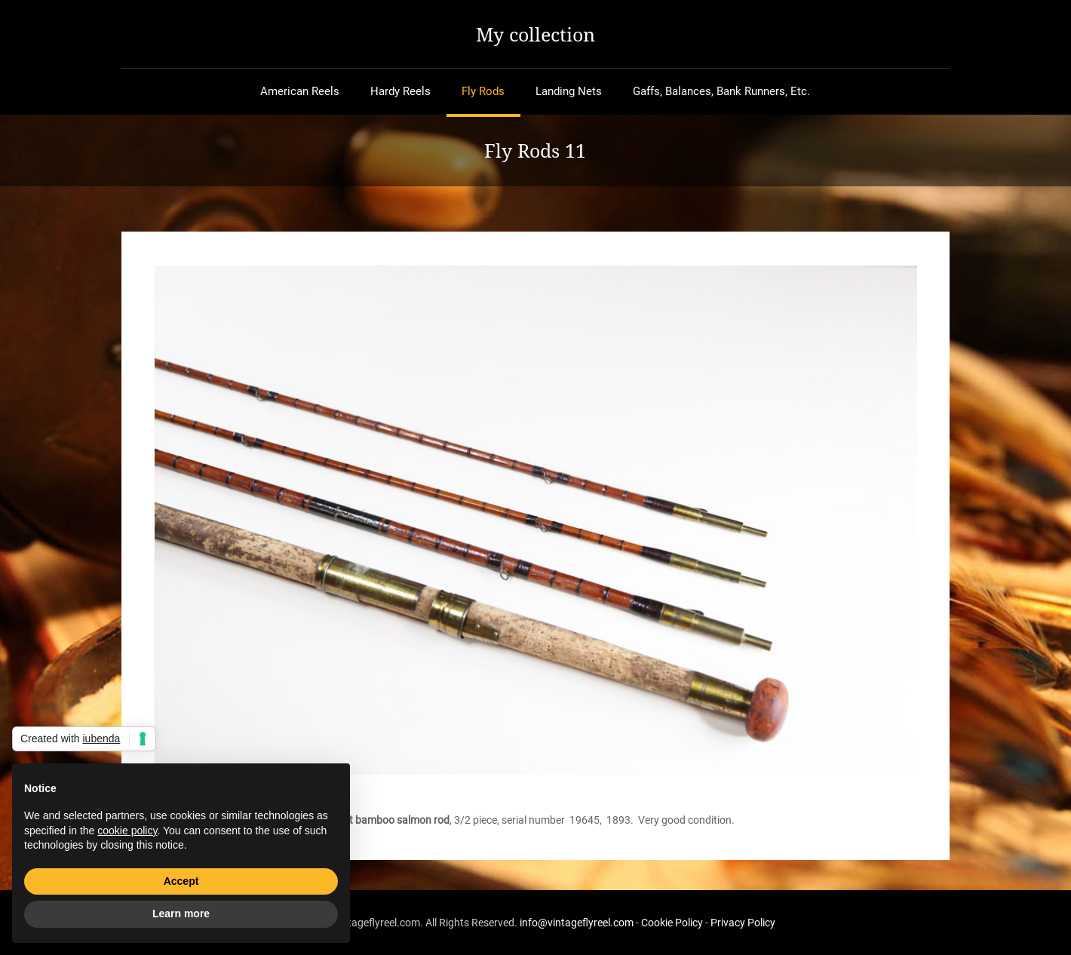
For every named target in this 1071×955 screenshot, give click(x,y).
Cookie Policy (672, 923)
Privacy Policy (742, 923)
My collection (535, 34)
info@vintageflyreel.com (577, 923)
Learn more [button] (181, 913)
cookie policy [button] (127, 830)
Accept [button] (181, 881)
